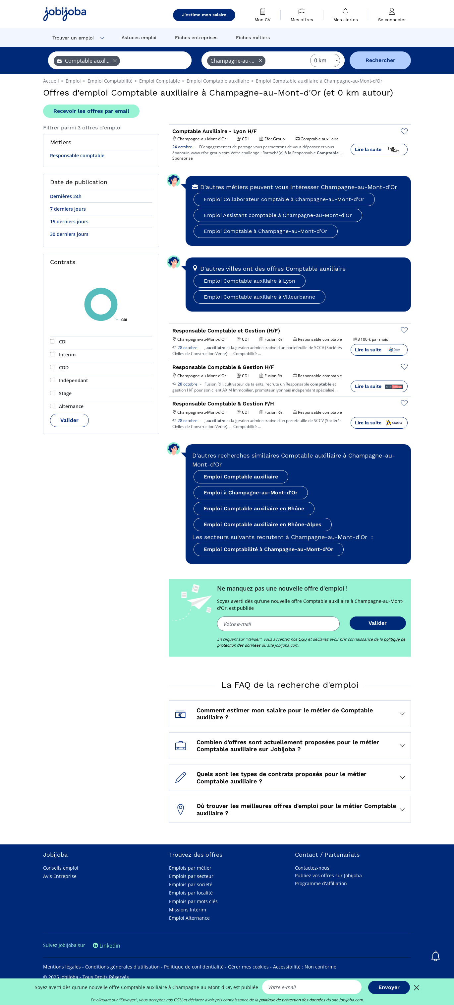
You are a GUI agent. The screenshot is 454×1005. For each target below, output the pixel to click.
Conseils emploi (60, 868)
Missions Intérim (187, 909)
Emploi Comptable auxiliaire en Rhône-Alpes (262, 524)
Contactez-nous (312, 868)
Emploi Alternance (189, 918)
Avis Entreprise (60, 876)
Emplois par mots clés (193, 901)
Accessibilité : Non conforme (304, 967)
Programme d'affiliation (321, 883)
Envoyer (389, 987)
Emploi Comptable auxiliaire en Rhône (254, 508)
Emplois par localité (191, 893)
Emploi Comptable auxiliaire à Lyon (249, 281)
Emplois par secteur (191, 876)
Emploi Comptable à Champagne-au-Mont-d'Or (265, 231)
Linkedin (106, 945)
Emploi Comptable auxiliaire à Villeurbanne (259, 297)
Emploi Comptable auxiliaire (241, 476)
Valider (69, 420)
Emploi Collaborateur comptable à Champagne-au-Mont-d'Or (284, 199)
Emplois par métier (190, 868)
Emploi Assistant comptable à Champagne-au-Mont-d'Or (278, 215)
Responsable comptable (77, 155)
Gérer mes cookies (248, 967)
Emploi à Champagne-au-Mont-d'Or (251, 492)
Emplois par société (190, 884)
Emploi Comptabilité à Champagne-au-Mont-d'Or (268, 549)
